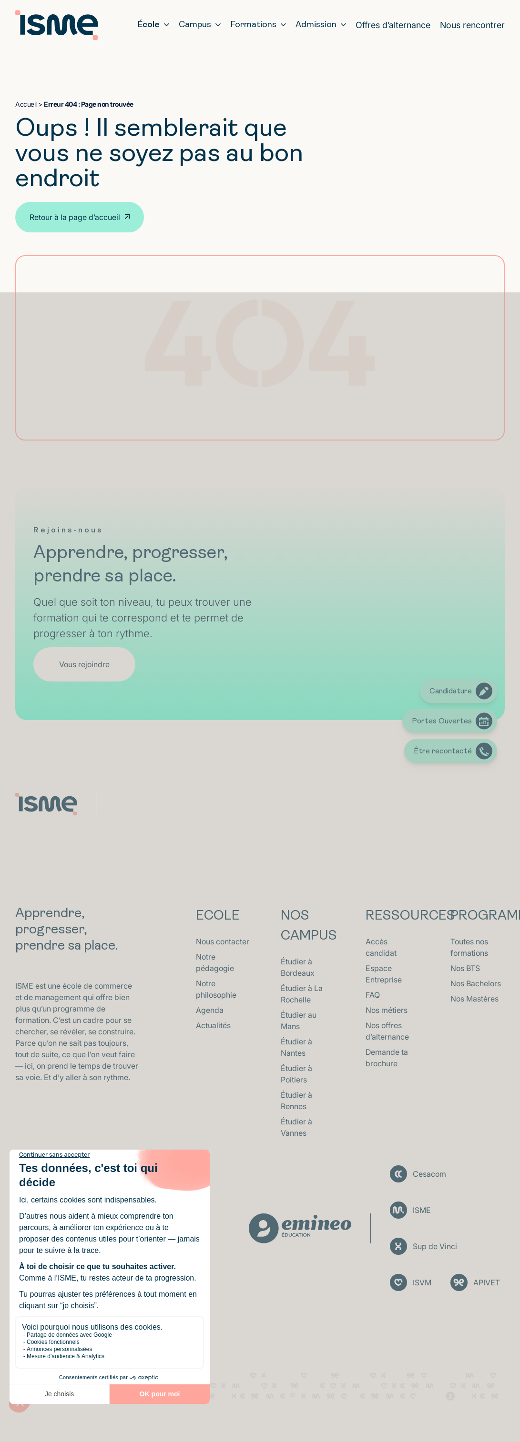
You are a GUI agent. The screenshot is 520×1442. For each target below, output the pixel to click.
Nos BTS (465, 968)
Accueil (26, 104)
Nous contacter (222, 941)
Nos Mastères (474, 998)
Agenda (210, 1010)
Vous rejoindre (84, 664)
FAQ (373, 995)
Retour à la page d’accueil (75, 217)
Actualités (213, 1025)
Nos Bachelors (475, 983)
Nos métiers (387, 1010)
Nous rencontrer (472, 25)
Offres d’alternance (393, 25)
